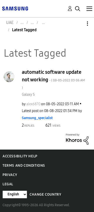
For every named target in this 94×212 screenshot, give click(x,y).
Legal (8, 184)
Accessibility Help (20, 156)
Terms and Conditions (24, 165)
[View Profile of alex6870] (33, 104)
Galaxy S (28, 94)
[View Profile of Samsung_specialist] (37, 118)
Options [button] (79, 23)
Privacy (10, 175)
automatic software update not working (53, 79)
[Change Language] (15, 194)
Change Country (45, 194)
